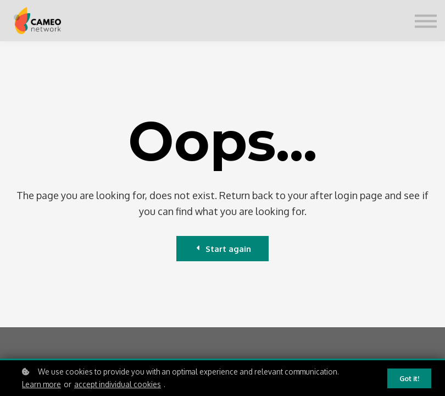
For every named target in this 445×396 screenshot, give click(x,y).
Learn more (41, 384)
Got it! (409, 379)
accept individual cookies (117, 384)
